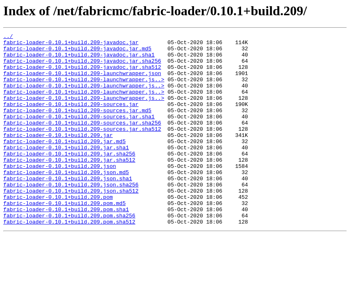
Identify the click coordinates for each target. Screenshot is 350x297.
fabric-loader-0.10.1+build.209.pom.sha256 (69, 252)
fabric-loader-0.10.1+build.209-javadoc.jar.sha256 (82, 67)
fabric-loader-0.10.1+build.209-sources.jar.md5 (77, 126)
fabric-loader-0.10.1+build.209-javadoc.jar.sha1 (79, 59)
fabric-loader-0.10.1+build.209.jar (58, 156)
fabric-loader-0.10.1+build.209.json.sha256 (71, 215)
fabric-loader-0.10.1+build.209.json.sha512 (71, 222)
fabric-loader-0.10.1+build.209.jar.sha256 (69, 178)
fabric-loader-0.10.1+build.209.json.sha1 (67, 208)
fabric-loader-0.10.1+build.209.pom (58, 230)
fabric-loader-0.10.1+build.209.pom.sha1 (66, 245)
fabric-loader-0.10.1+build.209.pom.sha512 (69, 260)
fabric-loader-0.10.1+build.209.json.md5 (66, 200)
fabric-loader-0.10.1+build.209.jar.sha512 (69, 185)
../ (8, 37)
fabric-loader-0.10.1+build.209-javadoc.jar (71, 44)
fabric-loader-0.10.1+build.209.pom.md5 (64, 237)
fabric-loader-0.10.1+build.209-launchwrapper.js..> (83, 89)
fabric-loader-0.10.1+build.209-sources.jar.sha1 (79, 133)
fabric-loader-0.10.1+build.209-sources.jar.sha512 (82, 148)
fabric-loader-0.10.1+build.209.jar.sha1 (66, 170)
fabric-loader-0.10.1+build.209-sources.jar (71, 119)
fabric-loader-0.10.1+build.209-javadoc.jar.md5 (77, 52)
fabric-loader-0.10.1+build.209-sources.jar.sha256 (82, 141)
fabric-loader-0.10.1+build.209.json (59, 193)
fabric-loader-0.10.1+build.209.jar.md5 (64, 163)
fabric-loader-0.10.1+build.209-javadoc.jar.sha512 (82, 74)
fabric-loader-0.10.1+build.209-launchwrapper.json (82, 81)
